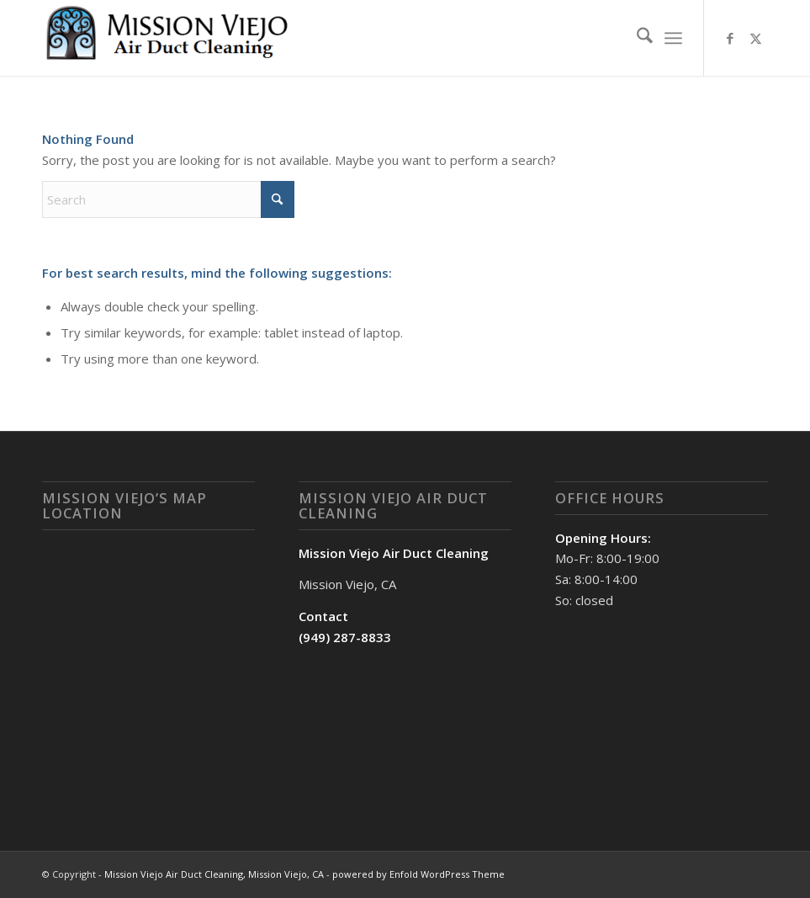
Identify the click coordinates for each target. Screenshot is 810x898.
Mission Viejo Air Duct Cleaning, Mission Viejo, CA (214, 874)
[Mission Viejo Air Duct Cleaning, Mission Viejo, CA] (168, 38)
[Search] (636, 38)
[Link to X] (755, 37)
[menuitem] (636, 38)
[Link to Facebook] (730, 37)
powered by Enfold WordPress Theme (418, 874)
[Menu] (673, 38)
